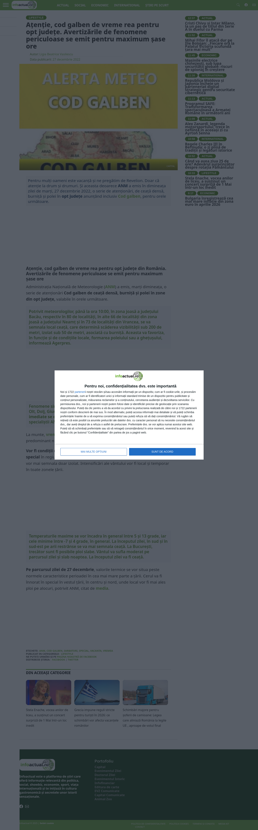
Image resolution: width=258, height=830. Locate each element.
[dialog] (129, 415)
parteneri (80, 392)
